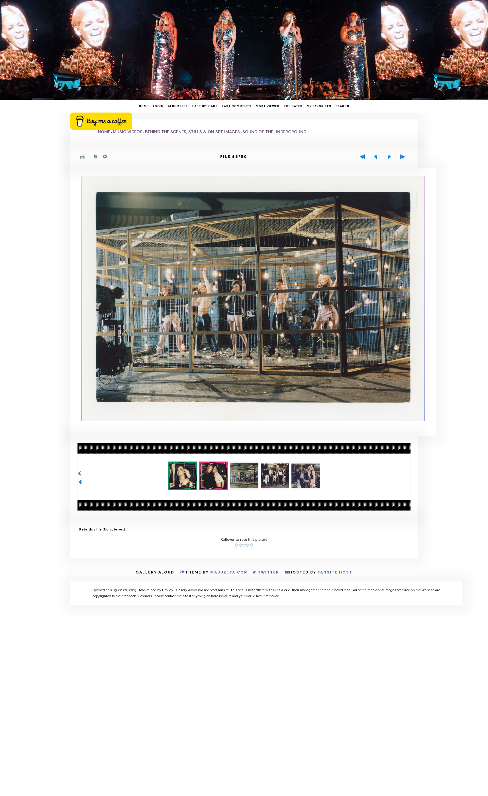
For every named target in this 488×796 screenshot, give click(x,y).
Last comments (237, 106)
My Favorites (319, 106)
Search (342, 106)
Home (144, 106)
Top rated (293, 106)
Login (158, 106)
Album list (178, 106)
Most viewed (267, 106)
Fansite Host (335, 572)
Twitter (268, 572)
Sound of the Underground (274, 132)
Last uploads (205, 106)
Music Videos (127, 132)
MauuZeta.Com (229, 572)
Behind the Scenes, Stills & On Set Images (192, 132)
